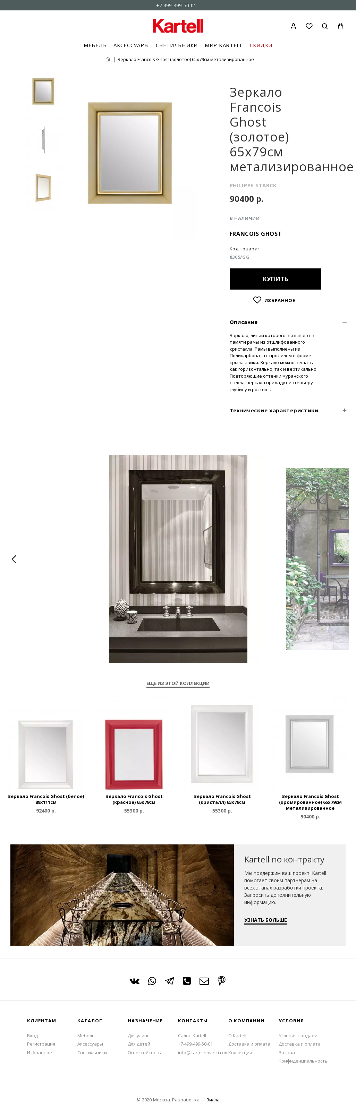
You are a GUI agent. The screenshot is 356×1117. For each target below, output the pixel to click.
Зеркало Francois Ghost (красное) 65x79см (134, 799)
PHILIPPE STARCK (253, 185)
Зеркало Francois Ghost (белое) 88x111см (46, 799)
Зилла (213, 1100)
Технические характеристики (274, 410)
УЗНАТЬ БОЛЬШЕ (265, 920)
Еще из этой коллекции (178, 683)
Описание (244, 321)
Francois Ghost (256, 234)
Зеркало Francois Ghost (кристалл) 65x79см (222, 799)
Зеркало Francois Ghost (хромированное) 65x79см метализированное (310, 802)
